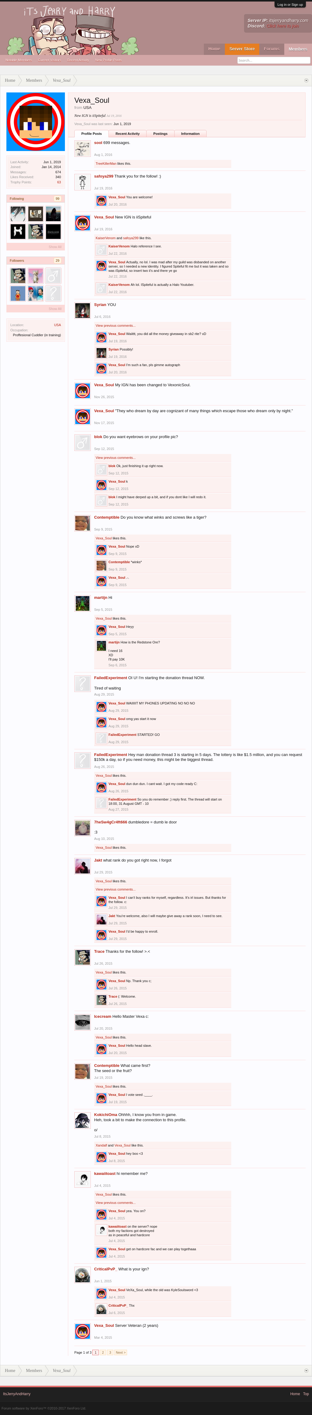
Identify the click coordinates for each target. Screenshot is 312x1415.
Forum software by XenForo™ (44, 1408)
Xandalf (101, 1145)
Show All (55, 247)
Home (214, 48)
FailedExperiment (110, 677)
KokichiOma (105, 1114)
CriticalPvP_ (105, 1269)
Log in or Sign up (290, 4)
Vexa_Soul (116, 197)
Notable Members (18, 60)
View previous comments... (116, 325)
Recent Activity (78, 60)
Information (190, 133)
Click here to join (283, 25)
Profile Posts (91, 133)
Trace (99, 951)
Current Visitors (49, 60)
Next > (121, 1352)
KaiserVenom (105, 238)
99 (57, 198)
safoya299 (103, 176)
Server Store (242, 48)
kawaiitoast (104, 1173)
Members (298, 49)
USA (57, 325)
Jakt (98, 860)
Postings (160, 133)
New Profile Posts (108, 60)
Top (306, 1394)
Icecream (102, 1016)
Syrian (100, 304)
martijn (100, 597)
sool (98, 142)
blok (98, 436)
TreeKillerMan (106, 163)
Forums (271, 48)
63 (59, 182)
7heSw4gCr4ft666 (110, 822)
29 (57, 260)
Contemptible (106, 517)
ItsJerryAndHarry (16, 1394)
